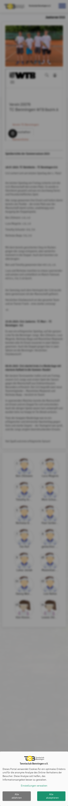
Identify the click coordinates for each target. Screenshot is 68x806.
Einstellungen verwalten (34, 785)
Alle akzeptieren (52, 796)
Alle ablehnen (17, 796)
